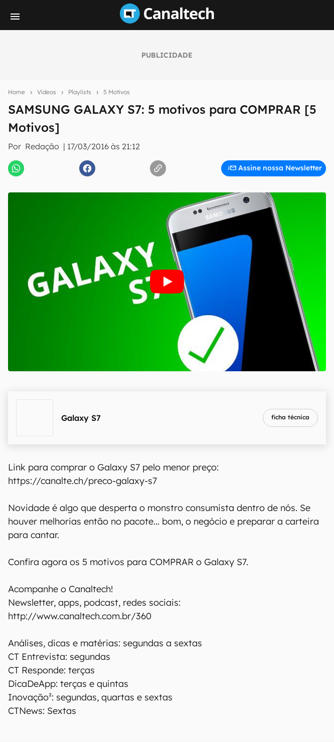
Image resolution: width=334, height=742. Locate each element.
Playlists (79, 92)
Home (16, 92)
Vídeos (46, 92)
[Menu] (15, 17)
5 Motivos (116, 92)
